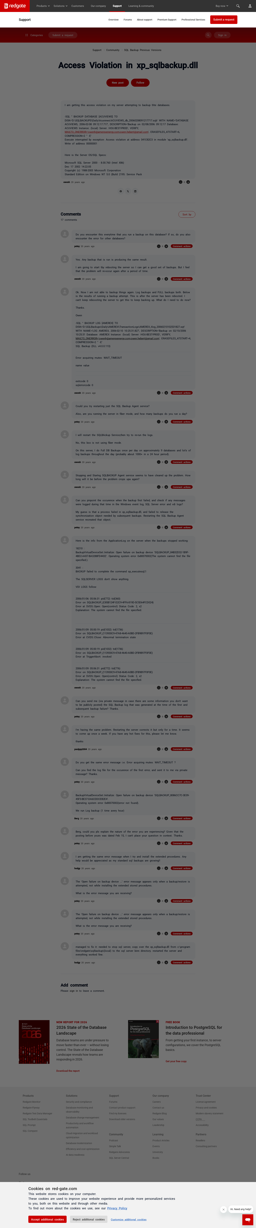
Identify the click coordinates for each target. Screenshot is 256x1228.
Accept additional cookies (47, 1219)
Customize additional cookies (129, 1219)
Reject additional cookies (89, 1219)
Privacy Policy (117, 1208)
